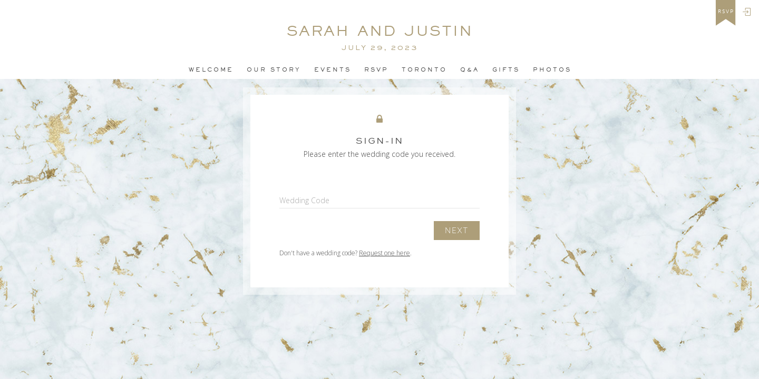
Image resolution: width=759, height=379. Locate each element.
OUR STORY (274, 69)
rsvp (726, 11)
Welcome (211, 69)
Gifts (506, 69)
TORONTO (424, 69)
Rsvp (376, 69)
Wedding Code (304, 200)
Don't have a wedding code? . (345, 252)
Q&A (469, 69)
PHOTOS (552, 69)
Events (332, 69)
